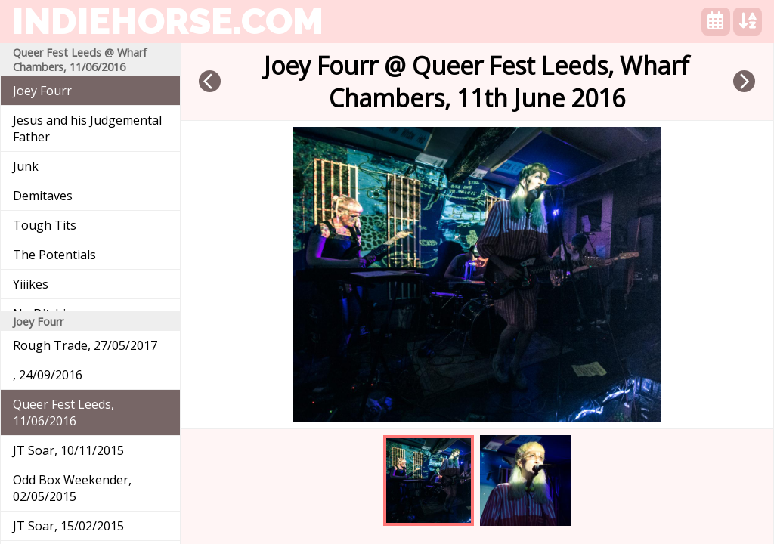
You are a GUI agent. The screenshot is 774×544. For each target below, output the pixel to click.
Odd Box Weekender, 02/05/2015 (72, 488)
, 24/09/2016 (47, 374)
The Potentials (54, 254)
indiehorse (168, 21)
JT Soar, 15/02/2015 (68, 526)
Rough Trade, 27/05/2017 (85, 345)
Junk (26, 166)
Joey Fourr (42, 90)
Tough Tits (44, 225)
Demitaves (43, 195)
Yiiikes (30, 284)
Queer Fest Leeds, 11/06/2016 (63, 412)
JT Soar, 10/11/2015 (68, 450)
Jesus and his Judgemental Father (87, 128)
